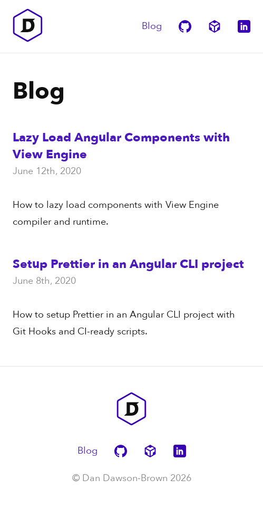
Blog (152, 26)
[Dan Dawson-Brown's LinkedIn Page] (244, 26)
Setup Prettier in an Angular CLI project (128, 264)
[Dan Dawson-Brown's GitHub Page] (185, 26)
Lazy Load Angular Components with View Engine (121, 145)
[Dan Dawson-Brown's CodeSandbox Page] (214, 26)
